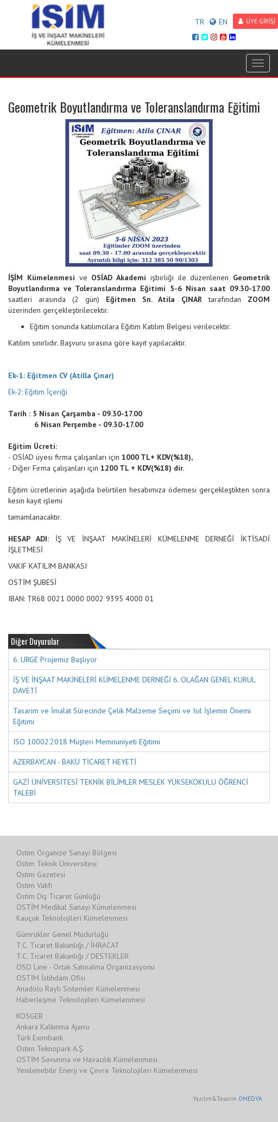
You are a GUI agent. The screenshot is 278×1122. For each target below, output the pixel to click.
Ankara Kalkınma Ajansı (53, 1027)
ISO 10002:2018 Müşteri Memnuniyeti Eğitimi (86, 742)
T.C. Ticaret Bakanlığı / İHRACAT (67, 945)
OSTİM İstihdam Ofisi (50, 978)
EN (219, 22)
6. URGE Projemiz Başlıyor (55, 659)
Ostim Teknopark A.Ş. (50, 1048)
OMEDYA (250, 1098)
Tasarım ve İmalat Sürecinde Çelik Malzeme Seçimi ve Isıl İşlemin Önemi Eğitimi (132, 716)
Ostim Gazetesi (40, 874)
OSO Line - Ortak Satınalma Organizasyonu (85, 967)
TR (199, 22)
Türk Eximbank (39, 1038)
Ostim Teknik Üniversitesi (56, 863)
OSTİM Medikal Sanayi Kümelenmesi (76, 907)
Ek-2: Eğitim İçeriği (37, 392)
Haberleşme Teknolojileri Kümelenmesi (80, 999)
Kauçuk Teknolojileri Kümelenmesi (72, 918)
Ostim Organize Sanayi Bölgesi (66, 853)
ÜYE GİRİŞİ (256, 21)
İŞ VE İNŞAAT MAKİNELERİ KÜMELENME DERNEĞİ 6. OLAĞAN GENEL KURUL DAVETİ (134, 685)
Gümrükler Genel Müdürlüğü (62, 934)
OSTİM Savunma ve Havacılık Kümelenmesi (86, 1059)
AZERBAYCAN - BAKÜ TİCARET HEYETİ (74, 762)
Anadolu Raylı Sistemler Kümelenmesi (78, 989)
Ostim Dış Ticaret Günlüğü (58, 896)
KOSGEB (29, 1016)
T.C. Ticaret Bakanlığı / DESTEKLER (72, 956)
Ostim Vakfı (34, 885)
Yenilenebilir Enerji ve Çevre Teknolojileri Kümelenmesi (107, 1070)
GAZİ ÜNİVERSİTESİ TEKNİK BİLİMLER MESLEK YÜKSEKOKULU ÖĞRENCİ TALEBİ (130, 787)
